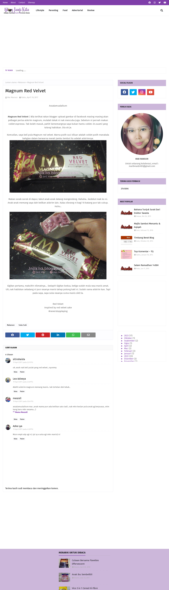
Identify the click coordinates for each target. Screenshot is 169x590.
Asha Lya (17, 426)
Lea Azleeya (19, 378)
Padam (22, 372)
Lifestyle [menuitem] (40, 10)
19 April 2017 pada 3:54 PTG (23, 401)
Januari (128, 353)
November (129, 361)
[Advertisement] (84, 41)
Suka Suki (23, 325)
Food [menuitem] (65, 10)
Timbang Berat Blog (144, 237)
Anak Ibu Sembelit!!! (82, 574)
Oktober (128, 338)
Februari (128, 351)
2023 (126, 335)
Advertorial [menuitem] (77, 10)
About (13, 3)
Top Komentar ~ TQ (143, 251)
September (129, 340)
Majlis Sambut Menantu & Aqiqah (147, 225)
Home (5, 3)
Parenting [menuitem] (53, 10)
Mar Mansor (12, 97)
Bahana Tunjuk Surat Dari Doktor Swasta (147, 211)
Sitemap (31, 3)
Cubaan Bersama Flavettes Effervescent (85, 562)
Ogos (127, 343)
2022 (126, 356)
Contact (22, 3)
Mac (126, 348)
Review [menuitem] (90, 10)
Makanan (22, 82)
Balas (15, 372)
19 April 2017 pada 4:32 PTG (23, 429)
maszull (17, 398)
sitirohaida (19, 359)
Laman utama (11, 82)
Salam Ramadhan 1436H (146, 265)
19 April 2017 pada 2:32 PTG (23, 382)
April (126, 346)
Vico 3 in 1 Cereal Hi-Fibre (85, 588)
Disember (129, 358)
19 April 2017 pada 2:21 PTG (23, 362)
